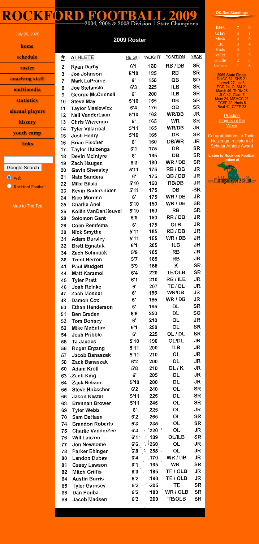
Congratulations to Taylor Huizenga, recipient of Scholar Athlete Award (232, 141)
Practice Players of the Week (232, 120)
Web (18, 178)
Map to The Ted (28, 206)
